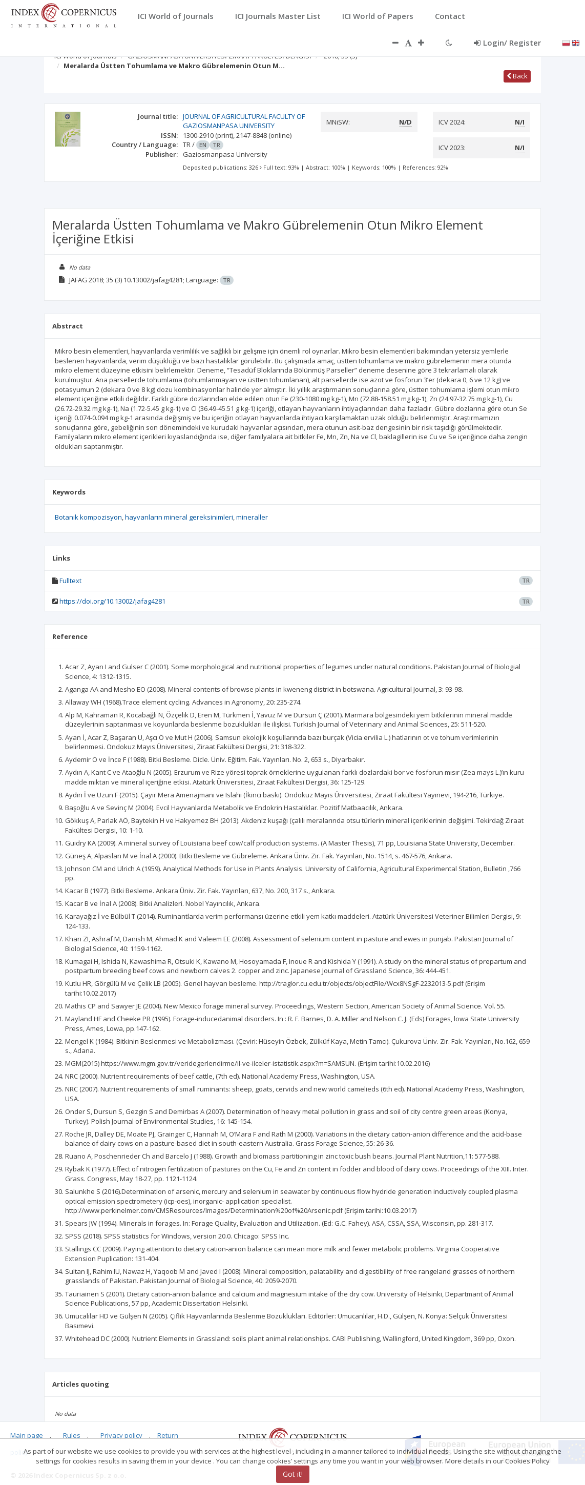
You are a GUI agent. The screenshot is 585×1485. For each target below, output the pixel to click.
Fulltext (70, 580)
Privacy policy (121, 1435)
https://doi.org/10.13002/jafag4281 (112, 601)
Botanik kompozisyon (88, 517)
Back (517, 75)
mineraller (252, 517)
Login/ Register (507, 42)
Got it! (293, 1474)
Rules (71, 1435)
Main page (26, 1435)
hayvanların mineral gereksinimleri (179, 517)
